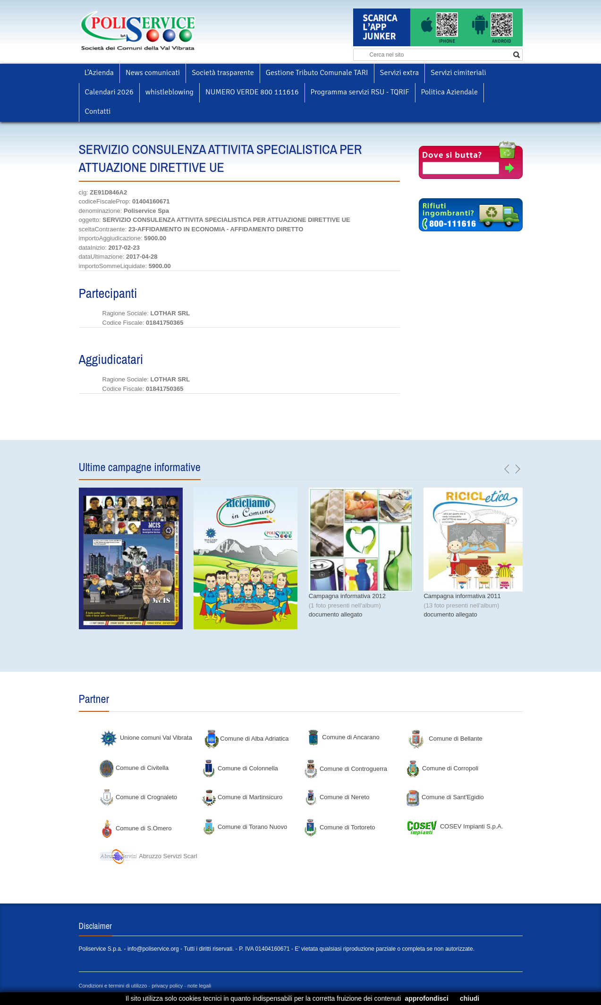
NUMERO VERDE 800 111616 (252, 92)
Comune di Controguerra (345, 768)
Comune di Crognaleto (138, 797)
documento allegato (335, 614)
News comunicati (153, 72)
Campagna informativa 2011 (461, 596)
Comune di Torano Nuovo (244, 826)
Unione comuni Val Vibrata (146, 737)
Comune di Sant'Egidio (444, 797)
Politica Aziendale (449, 92)
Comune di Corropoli (442, 768)
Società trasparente (223, 72)
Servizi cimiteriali (458, 72)
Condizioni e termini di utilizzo (113, 985)
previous (507, 469)
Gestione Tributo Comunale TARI (317, 72)
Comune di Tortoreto (339, 827)
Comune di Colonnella (240, 768)
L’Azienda (99, 72)
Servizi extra (399, 72)
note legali (199, 985)
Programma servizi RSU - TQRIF (360, 92)
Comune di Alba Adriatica (246, 738)
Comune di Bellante (445, 738)
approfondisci (427, 998)
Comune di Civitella (134, 767)
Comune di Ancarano (343, 737)
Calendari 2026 (109, 92)
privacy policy (167, 985)
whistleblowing (169, 92)
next (517, 469)
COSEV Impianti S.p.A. (454, 826)
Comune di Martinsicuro (242, 797)
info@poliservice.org (153, 949)
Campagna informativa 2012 (347, 596)
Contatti (98, 111)
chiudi (469, 998)
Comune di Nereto (336, 797)
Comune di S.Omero (135, 828)
